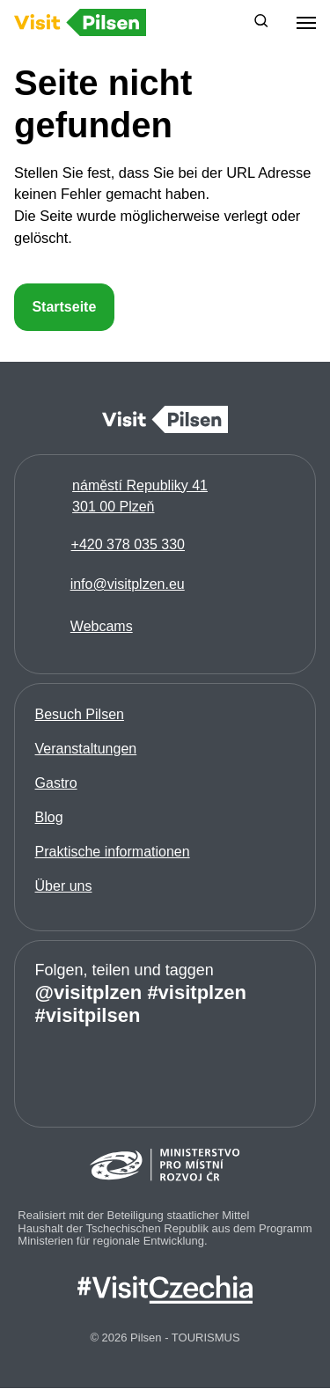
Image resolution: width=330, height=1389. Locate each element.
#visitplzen (196, 992)
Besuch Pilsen (79, 714)
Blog (49, 817)
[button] (261, 22)
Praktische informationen (112, 851)
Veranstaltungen (86, 748)
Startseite (64, 306)
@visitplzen (89, 992)
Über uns (63, 885)
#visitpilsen (88, 1015)
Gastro (56, 782)
